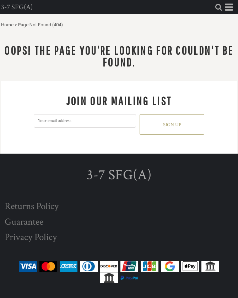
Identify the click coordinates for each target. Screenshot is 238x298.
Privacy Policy (31, 237)
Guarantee (24, 221)
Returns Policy (32, 206)
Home (7, 24)
